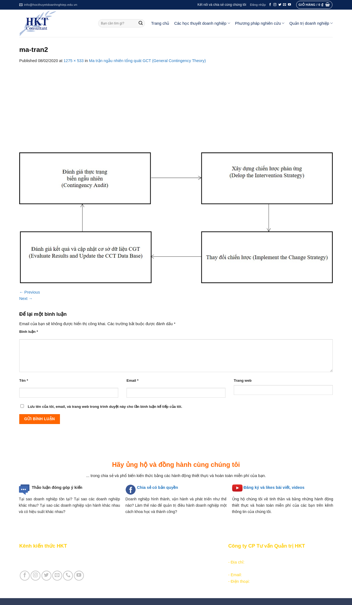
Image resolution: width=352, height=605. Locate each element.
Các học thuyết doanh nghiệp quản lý (157, 562)
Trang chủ (160, 23)
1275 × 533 (74, 60)
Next (26, 298)
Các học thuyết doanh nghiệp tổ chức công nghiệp (169, 555)
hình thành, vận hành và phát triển (181, 499)
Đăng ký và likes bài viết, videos (274, 487)
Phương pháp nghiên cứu (260, 23)
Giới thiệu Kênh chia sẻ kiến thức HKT (53, 555)
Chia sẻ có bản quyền (157, 487)
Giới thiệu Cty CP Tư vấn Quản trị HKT (54, 562)
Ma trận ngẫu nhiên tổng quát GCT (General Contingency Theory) (147, 60)
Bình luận (28, 332)
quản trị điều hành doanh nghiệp (191, 505)
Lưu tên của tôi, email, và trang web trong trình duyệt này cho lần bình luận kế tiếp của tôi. (105, 407)
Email (133, 380)
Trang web (243, 380)
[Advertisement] (176, 105)
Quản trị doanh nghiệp (311, 23)
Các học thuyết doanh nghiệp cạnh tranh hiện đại (167, 568)
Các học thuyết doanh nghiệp (202, 23)
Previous (29, 292)
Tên (23, 380)
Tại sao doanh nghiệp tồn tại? (45, 499)
